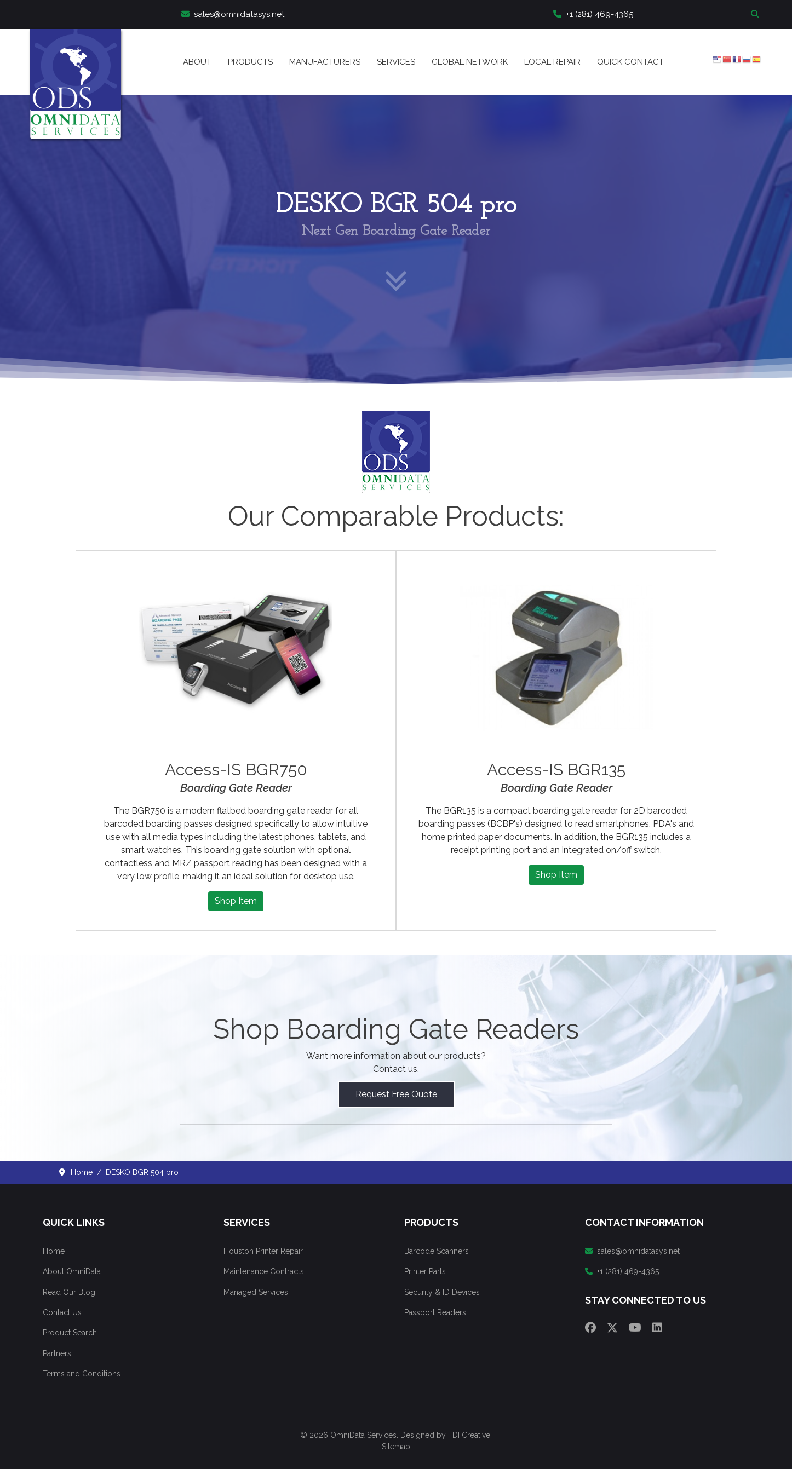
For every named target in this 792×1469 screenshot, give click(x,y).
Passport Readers (435, 1312)
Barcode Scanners (436, 1251)
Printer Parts (425, 1271)
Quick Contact (630, 62)
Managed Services (255, 1292)
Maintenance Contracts (263, 1271)
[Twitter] (612, 1327)
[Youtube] (635, 1327)
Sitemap (396, 1446)
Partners (57, 1353)
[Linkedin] (657, 1327)
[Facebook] (590, 1327)
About (197, 62)
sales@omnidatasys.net (232, 14)
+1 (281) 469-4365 (593, 14)
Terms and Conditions (81, 1373)
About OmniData (72, 1271)
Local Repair (552, 62)
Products (250, 62)
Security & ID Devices (442, 1292)
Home (54, 1251)
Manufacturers (324, 62)
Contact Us (62, 1312)
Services (396, 62)
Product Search (70, 1332)
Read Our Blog (69, 1292)
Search (756, 14)
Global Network (470, 62)
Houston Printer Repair (263, 1251)
